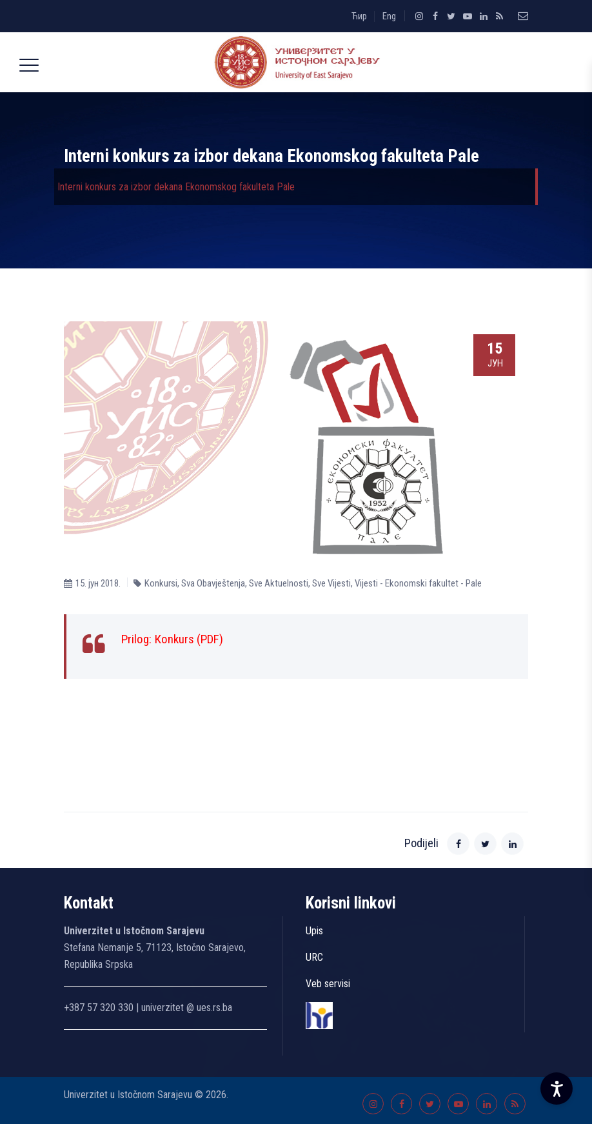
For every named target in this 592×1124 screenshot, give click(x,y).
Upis (314, 931)
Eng (389, 16)
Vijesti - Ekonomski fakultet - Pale (418, 583)
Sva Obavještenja (213, 583)
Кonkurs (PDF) (188, 639)
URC (314, 957)
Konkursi (160, 583)
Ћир (359, 16)
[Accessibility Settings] (556, 1088)
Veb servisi (328, 984)
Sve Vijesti (331, 583)
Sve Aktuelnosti (278, 583)
